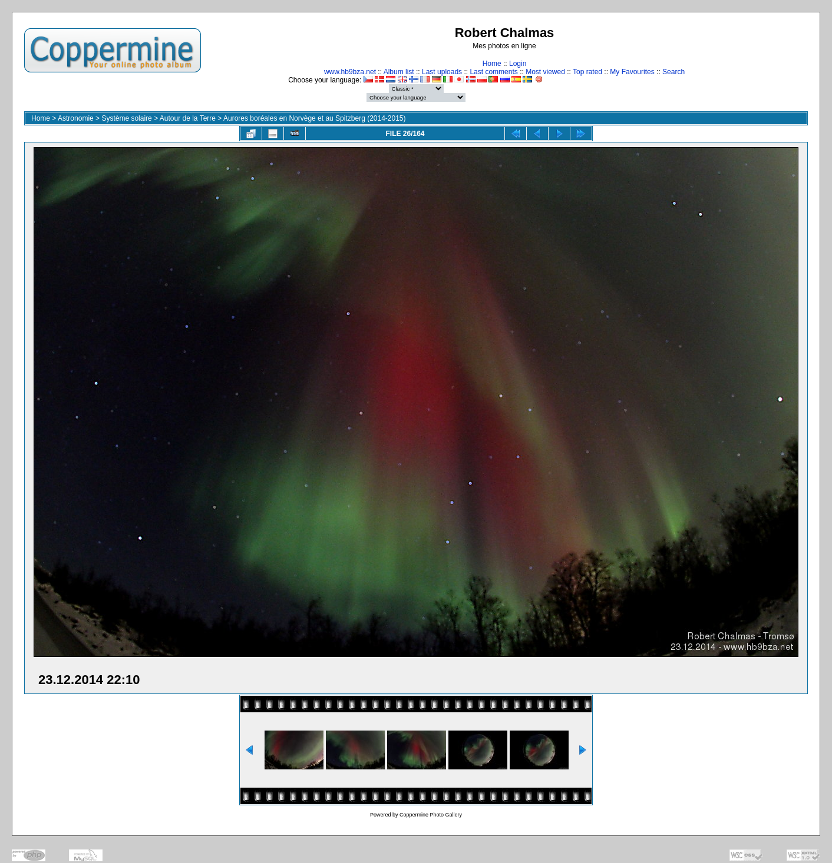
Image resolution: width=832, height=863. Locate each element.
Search (673, 72)
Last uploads (442, 72)
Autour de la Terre (188, 118)
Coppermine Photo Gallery (431, 815)
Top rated (587, 72)
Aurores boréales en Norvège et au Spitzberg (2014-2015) (314, 118)
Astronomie (76, 118)
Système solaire (126, 118)
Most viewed (545, 72)
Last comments (493, 72)
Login (517, 63)
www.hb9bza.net (350, 72)
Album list (399, 72)
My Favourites (632, 72)
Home (492, 63)
